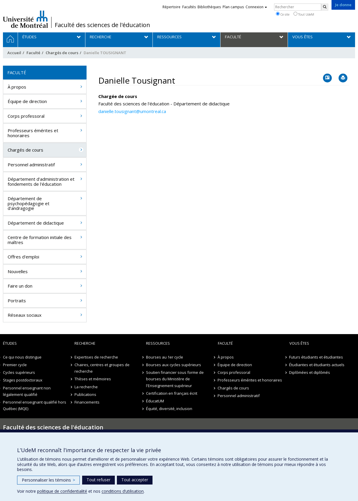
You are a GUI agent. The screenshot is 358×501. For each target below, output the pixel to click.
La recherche (86, 386)
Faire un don (20, 286)
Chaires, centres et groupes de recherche (102, 368)
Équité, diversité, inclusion (169, 408)
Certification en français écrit (171, 393)
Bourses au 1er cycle (164, 357)
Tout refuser (98, 479)
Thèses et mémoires (92, 378)
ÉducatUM (155, 401)
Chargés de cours (62, 52)
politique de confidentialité (62, 491)
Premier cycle (15, 364)
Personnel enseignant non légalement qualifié (27, 391)
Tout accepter (134, 479)
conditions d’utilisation (123, 491)
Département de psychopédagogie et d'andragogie (28, 203)
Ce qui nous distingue (22, 357)
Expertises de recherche (96, 357)
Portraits (17, 300)
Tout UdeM (304, 14)
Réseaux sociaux (25, 315)
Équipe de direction (27, 101)
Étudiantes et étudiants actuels (317, 364)
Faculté (33, 52)
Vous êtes (299, 343)
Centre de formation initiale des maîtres (40, 239)
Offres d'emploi (23, 257)
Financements (87, 402)
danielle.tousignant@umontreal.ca (132, 111)
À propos (17, 87)
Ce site (282, 14)
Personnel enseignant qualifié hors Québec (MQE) (34, 405)
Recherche (84, 343)
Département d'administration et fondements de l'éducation (41, 181)
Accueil (14, 52)
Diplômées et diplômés (309, 372)
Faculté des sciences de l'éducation (102, 25)
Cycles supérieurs (19, 372)
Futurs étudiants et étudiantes (316, 357)
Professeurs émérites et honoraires (33, 132)
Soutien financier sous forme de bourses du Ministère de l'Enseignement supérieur (175, 379)
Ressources (158, 343)
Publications (85, 394)
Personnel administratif (31, 164)
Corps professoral (26, 116)
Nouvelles (18, 271)
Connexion (256, 6)
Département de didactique (36, 223)
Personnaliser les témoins (48, 480)
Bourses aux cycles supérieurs (173, 364)
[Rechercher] (324, 7)
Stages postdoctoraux (22, 380)
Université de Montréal (25, 19)
